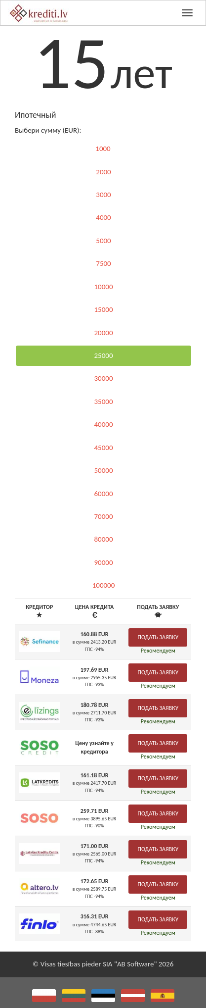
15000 (103, 309)
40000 (103, 424)
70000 (103, 516)
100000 (103, 585)
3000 (103, 194)
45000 (103, 447)
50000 (103, 470)
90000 (103, 562)
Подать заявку (157, 637)
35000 (103, 401)
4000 (103, 217)
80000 (103, 539)
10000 (103, 286)
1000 (102, 148)
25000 (103, 355)
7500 (103, 263)
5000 (103, 240)
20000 (103, 332)
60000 (103, 493)
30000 (103, 378)
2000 (103, 171)
